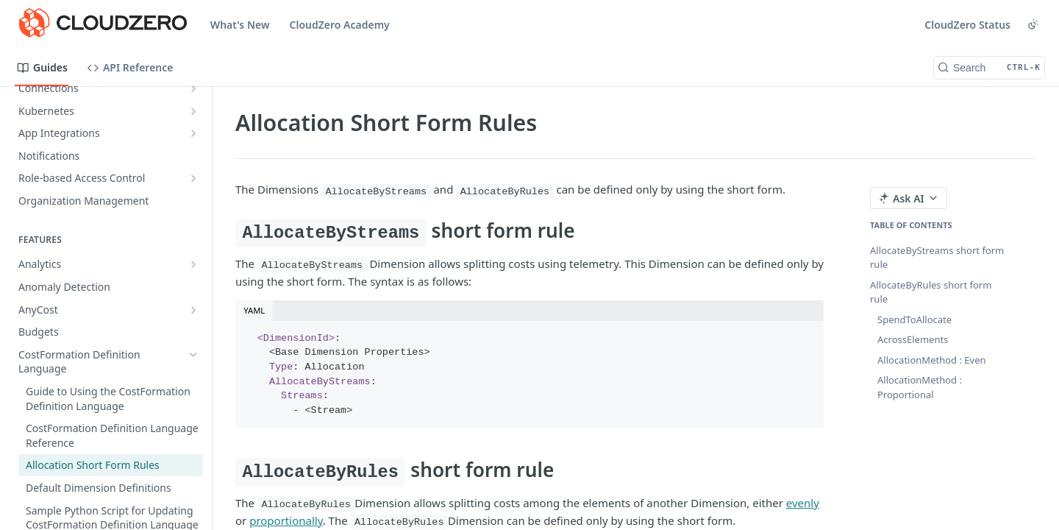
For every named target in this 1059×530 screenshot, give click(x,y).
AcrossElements (912, 339)
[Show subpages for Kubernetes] (193, 111)
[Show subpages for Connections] (193, 88)
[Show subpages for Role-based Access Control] (193, 178)
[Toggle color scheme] (1033, 24)
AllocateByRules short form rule (930, 292)
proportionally (286, 520)
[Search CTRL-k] (989, 68)
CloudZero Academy (340, 25)
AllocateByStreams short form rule (937, 258)
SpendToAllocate (914, 319)
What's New (240, 25)
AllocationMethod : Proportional (919, 387)
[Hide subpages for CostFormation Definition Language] (193, 355)
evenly (802, 502)
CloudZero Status (967, 25)
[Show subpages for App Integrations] (193, 133)
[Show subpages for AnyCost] (193, 310)
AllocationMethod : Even (931, 360)
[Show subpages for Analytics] (193, 264)
